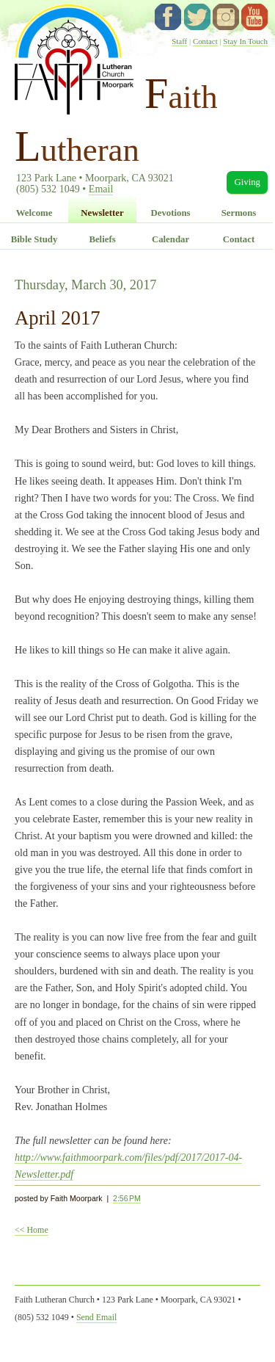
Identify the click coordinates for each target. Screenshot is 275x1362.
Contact (205, 41)
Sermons (239, 213)
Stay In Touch (245, 41)
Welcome (34, 213)
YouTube (254, 17)
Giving (247, 182)
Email (101, 189)
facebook (168, 17)
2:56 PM (127, 1198)
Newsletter (102, 213)
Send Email (96, 1317)
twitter (197, 17)
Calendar (170, 239)
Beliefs (102, 239)
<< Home (31, 1230)
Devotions (170, 213)
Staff (179, 41)
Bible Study (34, 239)
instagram (226, 17)
